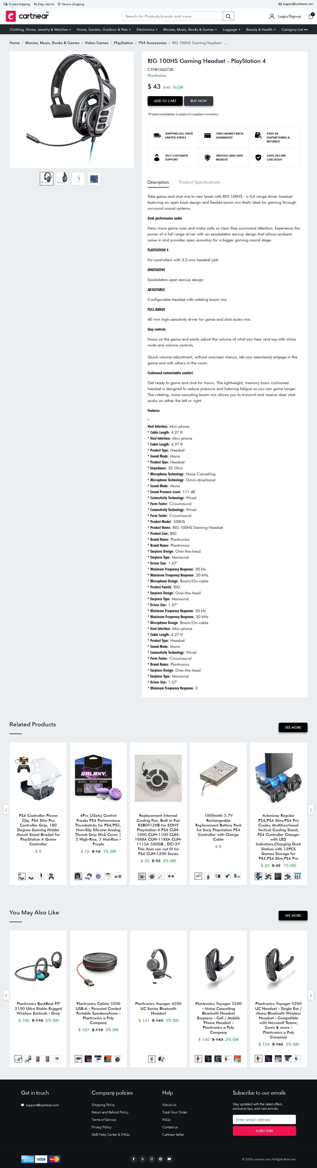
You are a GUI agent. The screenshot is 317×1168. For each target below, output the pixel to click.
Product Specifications (199, 182)
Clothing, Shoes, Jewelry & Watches (39, 29)
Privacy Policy (101, 1127)
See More (293, 727)
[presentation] (6, 809)
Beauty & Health (259, 29)
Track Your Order (174, 1112)
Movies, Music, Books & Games (188, 29)
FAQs (166, 1119)
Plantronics (157, 75)
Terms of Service (104, 1119)
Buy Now (198, 101)
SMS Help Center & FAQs (110, 1134)
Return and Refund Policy (110, 1112)
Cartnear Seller (173, 1134)
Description (158, 182)
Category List (295, 29)
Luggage (230, 29)
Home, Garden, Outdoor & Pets (102, 29)
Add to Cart (165, 101)
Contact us (170, 1127)
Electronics (145, 29)
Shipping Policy (103, 1105)
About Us (169, 1105)
